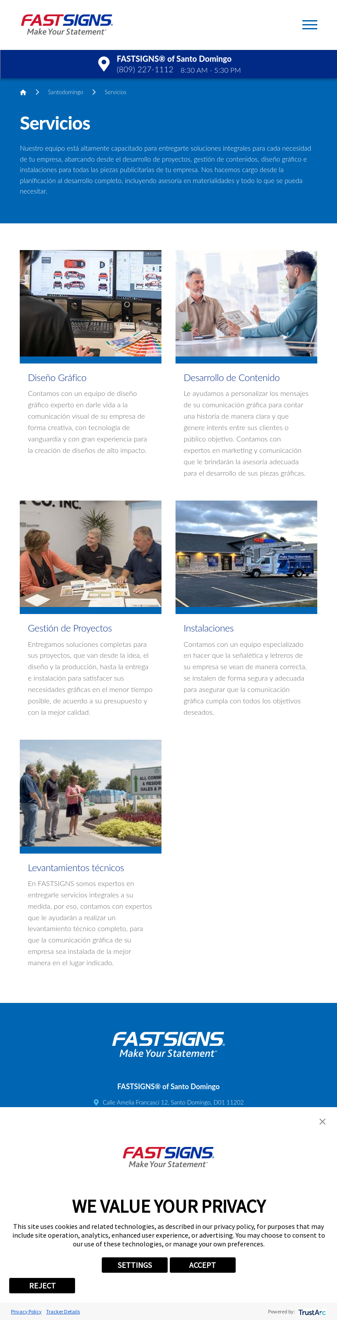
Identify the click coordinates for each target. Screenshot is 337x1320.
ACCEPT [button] (202, 1265)
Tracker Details (63, 1311)
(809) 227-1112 (145, 69)
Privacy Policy (26, 1311)
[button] (309, 25)
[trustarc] (311, 1311)
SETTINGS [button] (135, 1265)
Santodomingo (65, 91)
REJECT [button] (42, 1286)
